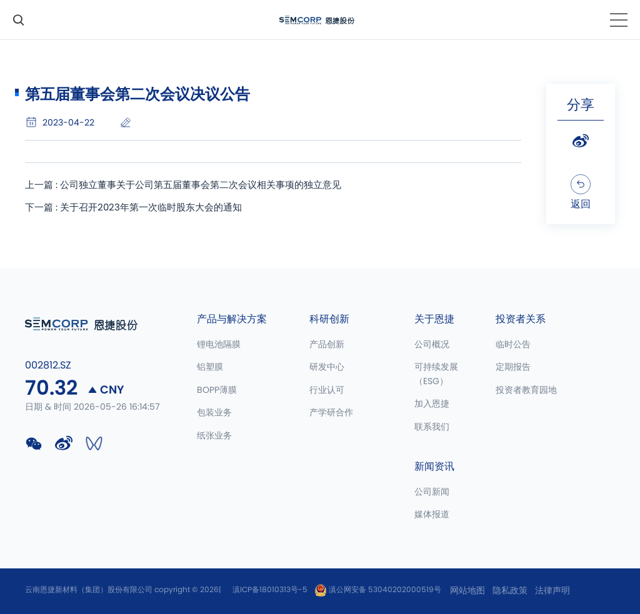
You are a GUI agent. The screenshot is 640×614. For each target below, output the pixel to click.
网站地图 (467, 591)
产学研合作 (331, 413)
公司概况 (431, 344)
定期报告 (513, 367)
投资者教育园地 (526, 390)
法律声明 (552, 591)
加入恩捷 (431, 404)
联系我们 (431, 427)
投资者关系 (521, 319)
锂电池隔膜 (219, 344)
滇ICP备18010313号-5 (270, 589)
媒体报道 (431, 514)
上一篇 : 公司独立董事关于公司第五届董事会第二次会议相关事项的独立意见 (193, 186)
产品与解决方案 (232, 319)
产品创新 (326, 344)
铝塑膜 (210, 367)
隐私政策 (510, 591)
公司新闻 (431, 492)
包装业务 (214, 413)
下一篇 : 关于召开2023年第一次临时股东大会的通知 (140, 209)
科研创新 (329, 319)
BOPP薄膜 (217, 390)
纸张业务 (214, 436)
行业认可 (326, 390)
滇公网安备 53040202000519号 (377, 589)
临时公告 (513, 344)
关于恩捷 (434, 319)
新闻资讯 (434, 467)
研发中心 (326, 367)
